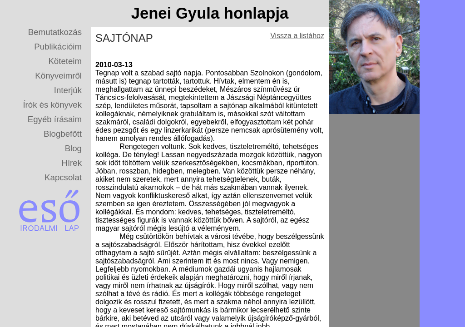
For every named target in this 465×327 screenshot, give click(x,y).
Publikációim (58, 46)
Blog (73, 148)
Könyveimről (58, 75)
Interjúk (68, 90)
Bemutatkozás (55, 32)
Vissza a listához (297, 36)
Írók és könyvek (52, 104)
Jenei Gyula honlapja (210, 13)
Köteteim (65, 61)
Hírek (71, 163)
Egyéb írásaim (55, 119)
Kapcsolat (63, 177)
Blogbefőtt (63, 134)
